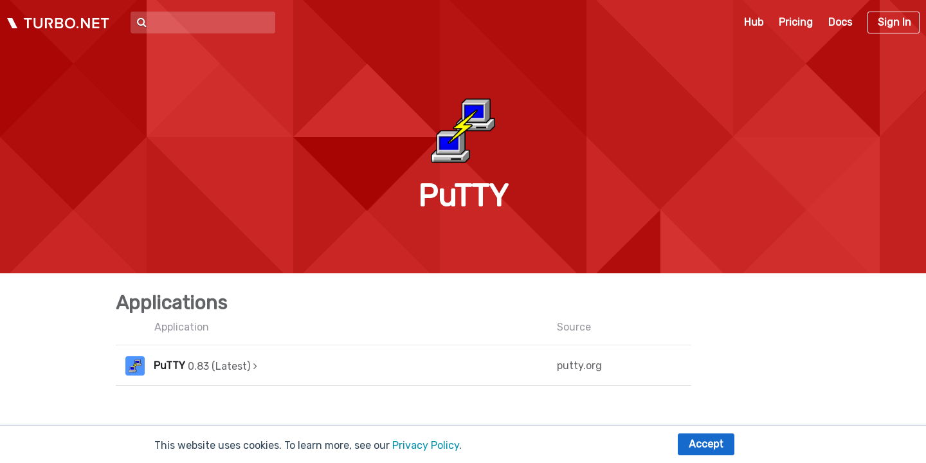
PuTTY (169, 365)
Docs (840, 22)
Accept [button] (706, 444)
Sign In (894, 22)
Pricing (796, 22)
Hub (753, 22)
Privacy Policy (425, 445)
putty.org (579, 365)
